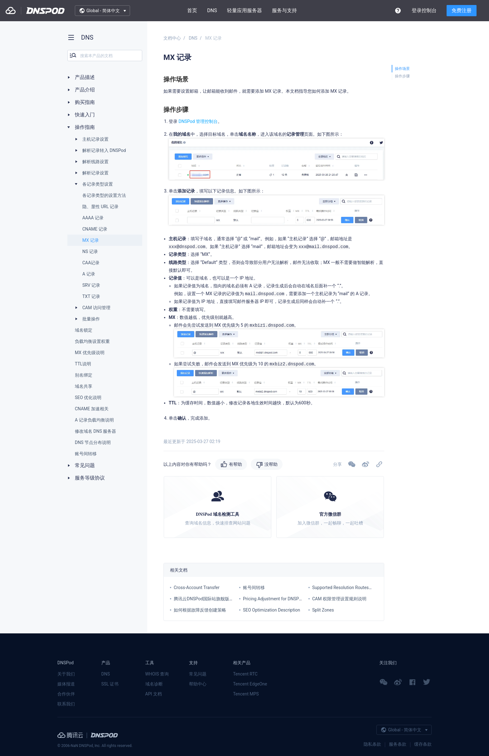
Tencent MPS (246, 693)
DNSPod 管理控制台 (198, 121)
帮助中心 (197, 683)
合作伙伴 (66, 693)
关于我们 (66, 673)
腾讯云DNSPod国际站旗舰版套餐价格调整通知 (219, 598)
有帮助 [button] (235, 464)
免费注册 (462, 10)
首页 (192, 10)
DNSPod (45, 10)
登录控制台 (424, 10)
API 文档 (153, 693)
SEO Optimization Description (271, 609)
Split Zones (323, 609)
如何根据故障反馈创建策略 (200, 609)
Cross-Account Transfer (197, 587)
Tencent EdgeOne (250, 683)
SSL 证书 (110, 683)
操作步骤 (402, 76)
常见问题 (197, 673)
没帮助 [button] (271, 464)
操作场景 (402, 68)
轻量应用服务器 (244, 10)
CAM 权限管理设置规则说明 (339, 598)
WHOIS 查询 (157, 673)
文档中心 (172, 38)
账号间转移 (254, 587)
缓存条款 (423, 744)
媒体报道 (66, 683)
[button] (365, 464)
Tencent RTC (245, 673)
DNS (212, 10)
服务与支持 (284, 10)
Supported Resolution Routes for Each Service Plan (361, 587)
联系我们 (66, 703)
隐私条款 (372, 744)
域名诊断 (154, 683)
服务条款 (397, 744)
